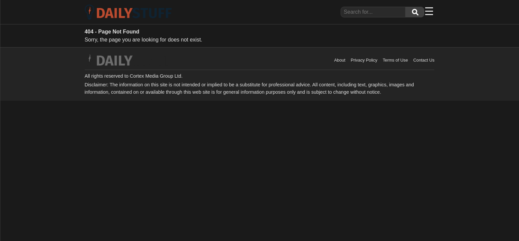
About (339, 60)
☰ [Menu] (429, 11)
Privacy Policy (364, 60)
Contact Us (423, 60)
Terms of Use (395, 60)
